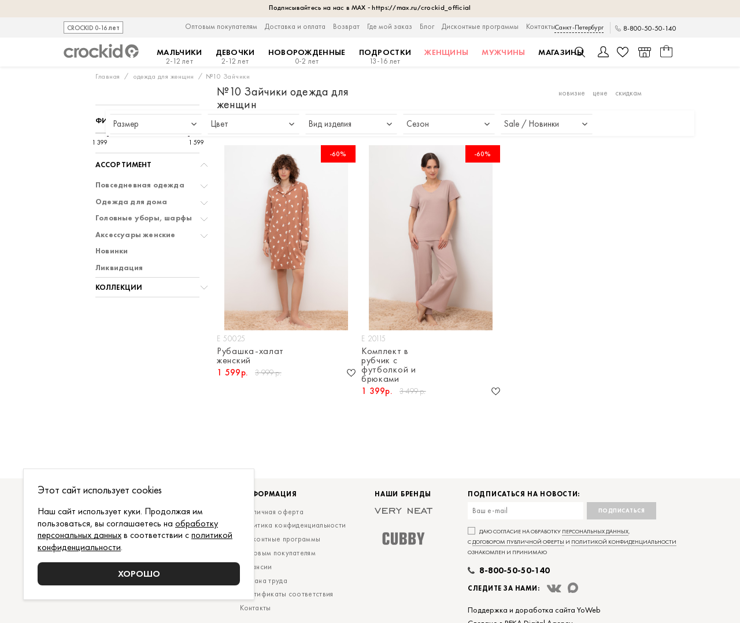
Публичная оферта (272, 512)
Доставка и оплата (295, 26)
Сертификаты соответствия (286, 594)
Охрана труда (263, 580)
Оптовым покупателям (221, 26)
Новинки (111, 251)
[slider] (108, 133)
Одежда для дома (131, 202)
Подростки (385, 57)
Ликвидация (119, 268)
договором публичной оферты (518, 541)
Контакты (541, 26)
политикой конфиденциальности (623, 541)
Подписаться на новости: (524, 494)
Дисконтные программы (480, 26)
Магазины (560, 52)
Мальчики (179, 57)
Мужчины (503, 52)
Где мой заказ (389, 26)
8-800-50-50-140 (649, 28)
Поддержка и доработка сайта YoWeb (534, 609)
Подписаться (621, 510)
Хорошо (139, 573)
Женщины (446, 52)
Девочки (235, 57)
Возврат (346, 26)
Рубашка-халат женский (250, 355)
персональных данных (595, 531)
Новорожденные (307, 57)
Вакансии (256, 567)
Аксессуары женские (135, 235)
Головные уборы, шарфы (143, 218)
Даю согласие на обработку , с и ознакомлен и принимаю (572, 542)
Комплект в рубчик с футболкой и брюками (388, 365)
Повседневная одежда (139, 185)
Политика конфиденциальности (293, 525)
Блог (427, 26)
